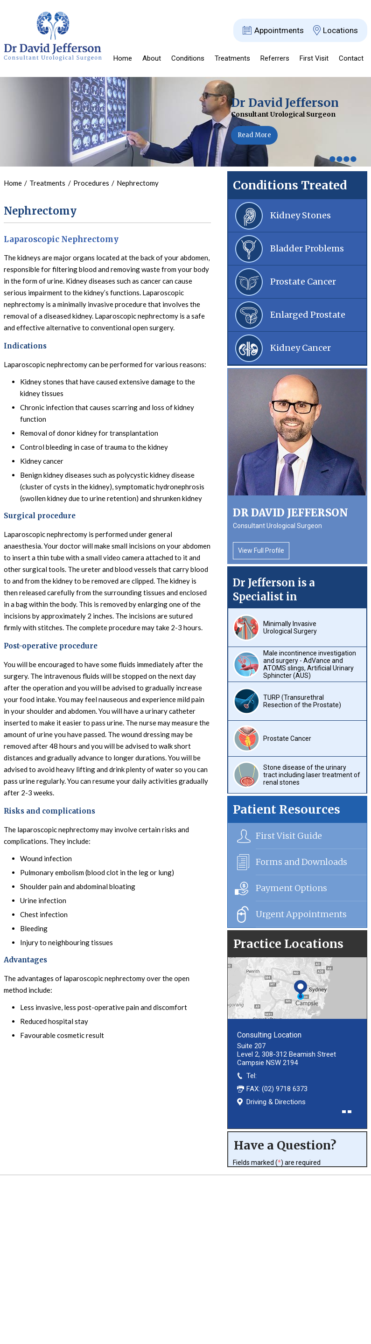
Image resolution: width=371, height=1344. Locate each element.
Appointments (279, 30)
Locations (340, 30)
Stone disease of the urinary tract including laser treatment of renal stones (311, 775)
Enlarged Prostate (307, 314)
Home (122, 58)
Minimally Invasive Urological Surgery (290, 627)
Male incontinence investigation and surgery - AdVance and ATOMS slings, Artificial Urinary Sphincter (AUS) (309, 664)
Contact (351, 58)
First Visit (314, 58)
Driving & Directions (276, 1102)
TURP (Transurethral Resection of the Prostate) (302, 701)
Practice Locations (288, 943)
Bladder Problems (307, 248)
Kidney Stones (300, 215)
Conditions (187, 58)
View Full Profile (261, 550)
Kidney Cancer (300, 347)
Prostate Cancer (303, 281)
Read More (254, 135)
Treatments (232, 58)
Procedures (92, 183)
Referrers (274, 58)
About (151, 58)
